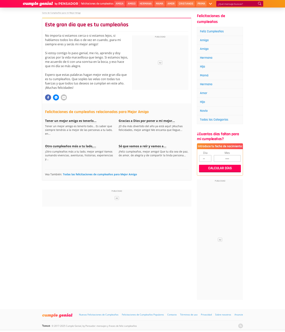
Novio (204, 111)
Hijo (202, 102)
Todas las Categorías (214, 119)
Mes (227, 153)
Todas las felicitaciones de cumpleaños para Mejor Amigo (100, 174)
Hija (202, 66)
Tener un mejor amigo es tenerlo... (71, 121)
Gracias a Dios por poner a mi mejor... (147, 121)
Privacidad (206, 314)
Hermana (146, 4)
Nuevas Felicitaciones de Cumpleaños (98, 314)
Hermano (206, 84)
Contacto (172, 314)
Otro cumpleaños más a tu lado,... (70, 146)
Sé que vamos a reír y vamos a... (142, 146)
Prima (201, 4)
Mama (159, 4)
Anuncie (238, 314)
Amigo (132, 4)
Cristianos (186, 4)
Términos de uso (189, 314)
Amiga (120, 4)
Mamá (204, 75)
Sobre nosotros (223, 314)
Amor (171, 4)
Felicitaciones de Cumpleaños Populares (143, 314)
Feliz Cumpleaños (212, 31)
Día (205, 153)
